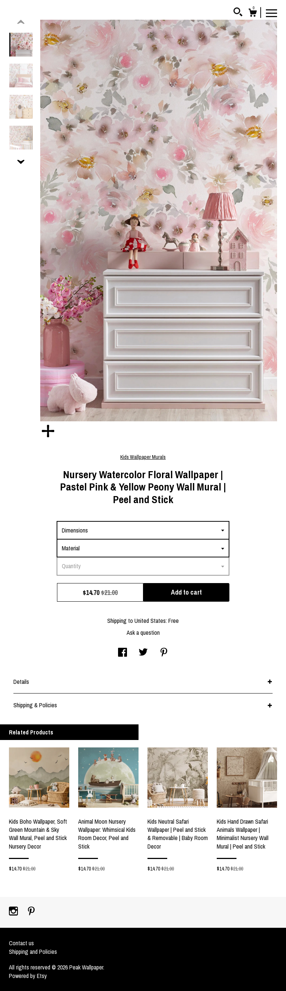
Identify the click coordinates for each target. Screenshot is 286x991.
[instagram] (14, 912)
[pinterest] (31, 912)
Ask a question (143, 632)
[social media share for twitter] (143, 653)
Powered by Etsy (28, 976)
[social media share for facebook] (122, 653)
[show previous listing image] (21, 22)
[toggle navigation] (271, 12)
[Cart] (252, 13)
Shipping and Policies (33, 951)
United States (150, 621)
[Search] (238, 13)
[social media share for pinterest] (163, 653)
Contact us (21, 943)
